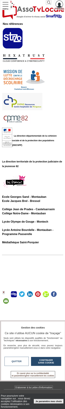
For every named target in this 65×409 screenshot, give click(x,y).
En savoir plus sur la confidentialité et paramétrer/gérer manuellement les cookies (33, 374)
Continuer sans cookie (46, 361)
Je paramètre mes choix (49, 401)
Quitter (17, 361)
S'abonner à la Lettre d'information (33, 387)
